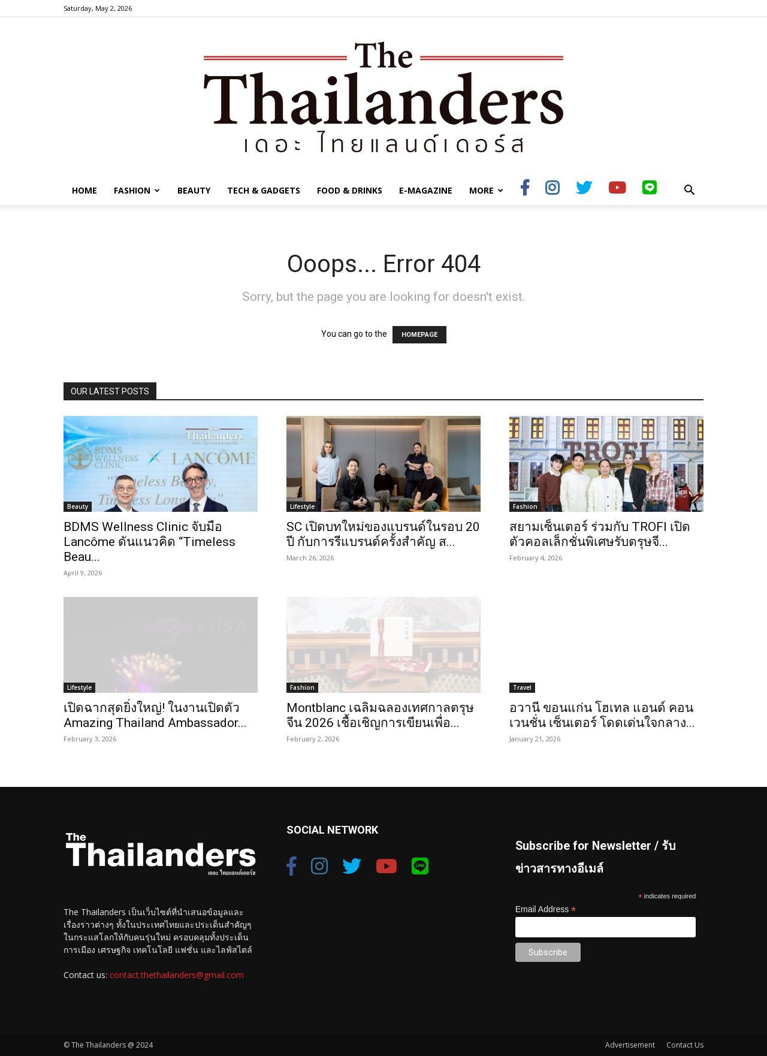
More (486, 190)
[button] (689, 191)
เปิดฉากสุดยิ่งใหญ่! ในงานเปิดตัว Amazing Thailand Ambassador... (155, 715)
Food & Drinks (349, 190)
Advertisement (630, 1045)
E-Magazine (425, 190)
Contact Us (684, 1045)
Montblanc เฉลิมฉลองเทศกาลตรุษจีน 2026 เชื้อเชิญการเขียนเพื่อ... (380, 715)
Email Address (545, 909)
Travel (522, 687)
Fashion (137, 190)
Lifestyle (302, 506)
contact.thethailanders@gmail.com (177, 974)
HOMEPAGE (419, 335)
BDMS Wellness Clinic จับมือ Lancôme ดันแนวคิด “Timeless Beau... (149, 542)
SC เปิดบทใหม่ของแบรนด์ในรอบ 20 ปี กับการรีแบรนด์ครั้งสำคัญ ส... (383, 534)
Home (84, 190)
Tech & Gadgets (263, 190)
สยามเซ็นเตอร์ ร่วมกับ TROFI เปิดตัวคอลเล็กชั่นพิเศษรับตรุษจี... (599, 534)
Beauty (193, 190)
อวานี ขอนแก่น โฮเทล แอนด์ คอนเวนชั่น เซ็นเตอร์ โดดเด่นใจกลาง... (602, 715)
